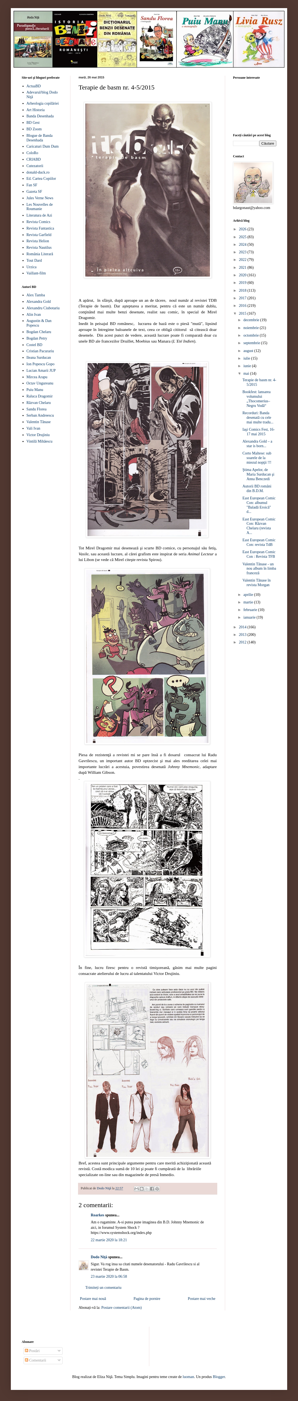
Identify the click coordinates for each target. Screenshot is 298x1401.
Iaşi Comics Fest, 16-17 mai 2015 (258, 431)
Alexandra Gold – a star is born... (257, 443)
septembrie (252, 343)
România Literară (40, 254)
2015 (243, 313)
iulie (247, 358)
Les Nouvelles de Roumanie (40, 206)
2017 (243, 298)
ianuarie (250, 617)
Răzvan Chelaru (39, 403)
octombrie (251, 335)
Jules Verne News (40, 198)
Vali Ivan (33, 428)
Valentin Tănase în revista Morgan (256, 582)
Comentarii (35, 1360)
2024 (243, 245)
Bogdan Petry (37, 338)
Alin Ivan (34, 315)
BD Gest (33, 123)
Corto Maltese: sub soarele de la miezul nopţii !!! (256, 457)
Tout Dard (34, 260)
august (248, 351)
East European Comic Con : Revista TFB (259, 554)
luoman (188, 1377)
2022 (243, 260)
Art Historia (36, 110)
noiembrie (251, 328)
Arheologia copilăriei (43, 103)
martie (248, 602)
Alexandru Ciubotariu (43, 308)
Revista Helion (38, 241)
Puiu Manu (35, 390)
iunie (247, 366)
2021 (243, 267)
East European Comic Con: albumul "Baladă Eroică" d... (259, 505)
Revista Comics (38, 222)
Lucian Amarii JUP (41, 370)
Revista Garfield (39, 235)
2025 (243, 237)
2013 (243, 635)
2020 (243, 275)
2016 (243, 306)
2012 (243, 642)
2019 (243, 283)
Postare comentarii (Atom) (121, 1308)
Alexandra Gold (39, 302)
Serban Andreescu (40, 415)
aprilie (248, 595)
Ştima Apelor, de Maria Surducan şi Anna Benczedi (258, 474)
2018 (243, 290)
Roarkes (97, 1215)
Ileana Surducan (39, 358)
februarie (250, 610)
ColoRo (32, 153)
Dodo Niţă (99, 1257)
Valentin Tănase (39, 422)
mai (246, 373)
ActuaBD (34, 86)
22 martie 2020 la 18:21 (109, 1240)
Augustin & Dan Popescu (39, 323)
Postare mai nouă (93, 1299)
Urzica (32, 267)
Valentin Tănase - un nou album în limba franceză (259, 568)
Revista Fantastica (40, 228)
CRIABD (34, 159)
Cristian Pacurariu (40, 351)
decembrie (251, 320)
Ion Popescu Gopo (40, 364)
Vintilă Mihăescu (40, 441)
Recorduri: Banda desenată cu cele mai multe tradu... (257, 417)
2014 (243, 627)
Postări (32, 1351)
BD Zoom (34, 129)
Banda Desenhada (40, 116)
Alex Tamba (36, 295)
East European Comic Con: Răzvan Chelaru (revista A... (259, 526)
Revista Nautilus (39, 247)
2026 (243, 229)
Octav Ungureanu (40, 383)
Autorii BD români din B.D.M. (256, 488)
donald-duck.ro (38, 172)
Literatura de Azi (39, 215)
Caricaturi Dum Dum (43, 146)
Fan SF (32, 185)
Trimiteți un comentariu (103, 1288)
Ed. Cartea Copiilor (41, 179)
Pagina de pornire (147, 1299)
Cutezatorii (35, 166)
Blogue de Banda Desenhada (40, 138)
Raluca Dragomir (40, 396)
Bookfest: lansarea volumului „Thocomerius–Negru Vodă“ (256, 398)
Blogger (219, 1377)
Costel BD (35, 345)
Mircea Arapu (37, 377)
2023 (243, 252)
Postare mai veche (201, 1299)
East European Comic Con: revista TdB (259, 542)
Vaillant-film (36, 273)
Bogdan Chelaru (39, 332)
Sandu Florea (37, 409)
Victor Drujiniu (38, 435)
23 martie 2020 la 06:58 (109, 1276)
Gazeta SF (34, 192)
